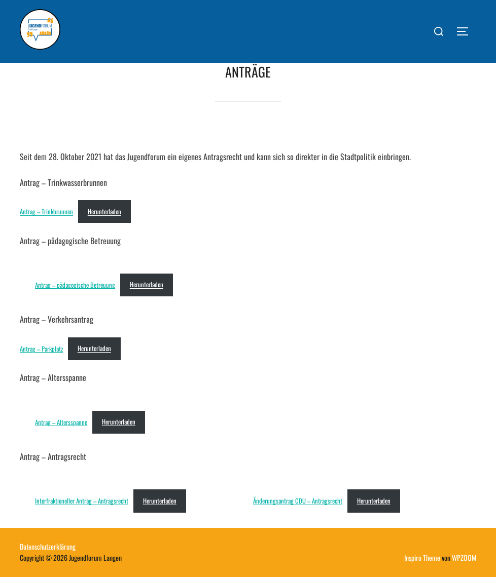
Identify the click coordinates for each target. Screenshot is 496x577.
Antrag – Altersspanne (61, 422)
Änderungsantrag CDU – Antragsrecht (297, 501)
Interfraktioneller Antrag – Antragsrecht (81, 501)
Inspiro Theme (422, 557)
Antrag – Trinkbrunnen (46, 211)
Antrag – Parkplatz (41, 348)
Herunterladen (104, 211)
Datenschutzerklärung (48, 546)
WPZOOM (464, 557)
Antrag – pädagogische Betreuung (75, 284)
